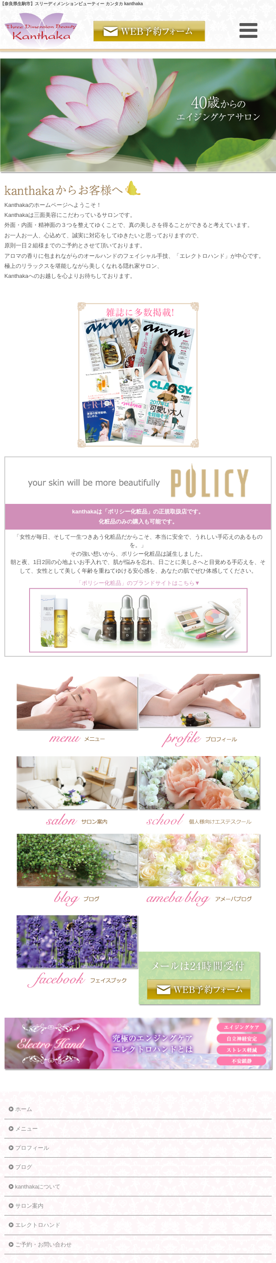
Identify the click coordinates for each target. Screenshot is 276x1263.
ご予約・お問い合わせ (40, 1244)
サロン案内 (26, 1205)
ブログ (20, 1167)
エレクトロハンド (34, 1225)
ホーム (20, 1109)
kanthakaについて (34, 1186)
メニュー (23, 1128)
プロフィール (29, 1148)
